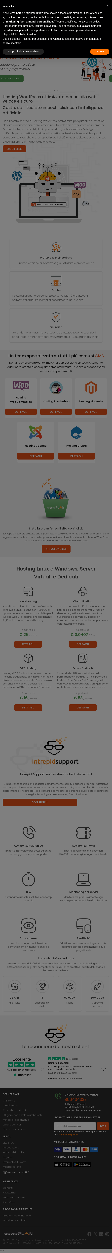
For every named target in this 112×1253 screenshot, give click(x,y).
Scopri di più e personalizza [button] (23, 51)
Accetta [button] (100, 51)
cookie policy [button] (91, 21)
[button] (107, 5)
